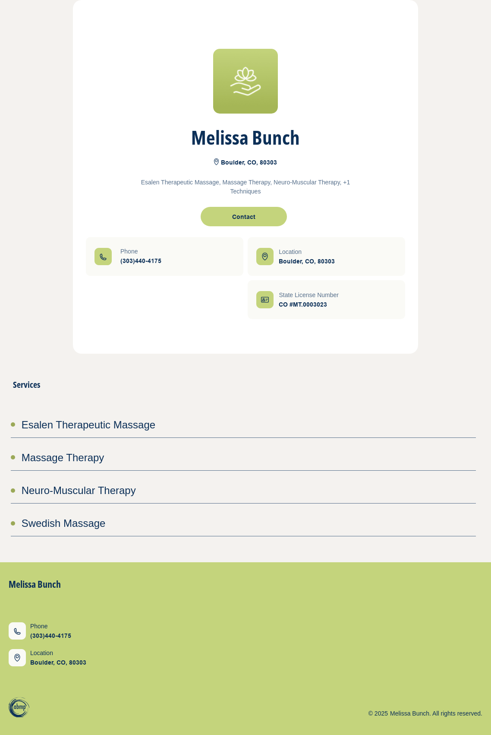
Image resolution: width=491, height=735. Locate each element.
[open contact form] (244, 216)
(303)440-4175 (140, 260)
